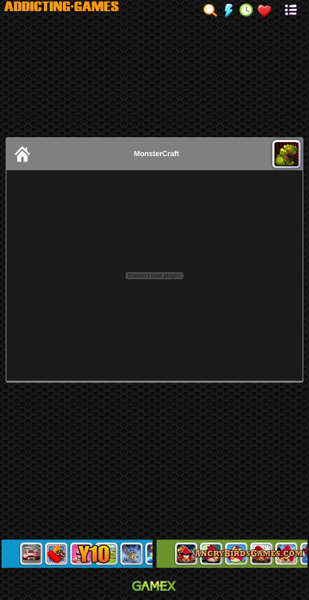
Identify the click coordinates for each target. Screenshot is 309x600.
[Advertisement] (154, 77)
